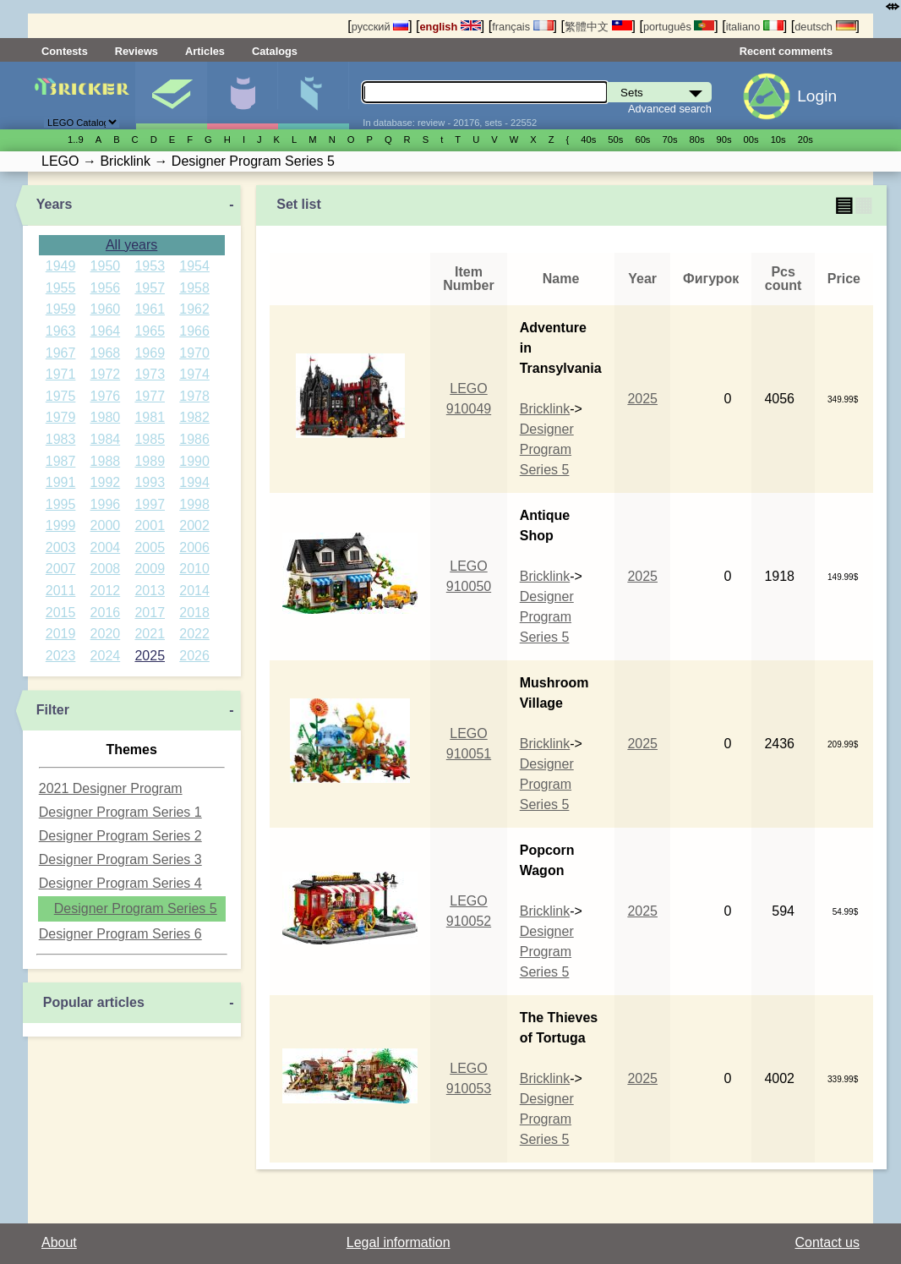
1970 (194, 353)
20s (805, 139)
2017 (149, 612)
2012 (105, 590)
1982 (194, 417)
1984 (105, 439)
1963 (61, 331)
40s (588, 139)
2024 (105, 655)
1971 (61, 374)
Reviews (136, 51)
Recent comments (786, 51)
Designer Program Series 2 (120, 836)
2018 (194, 612)
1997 (149, 504)
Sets (171, 95)
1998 (194, 504)
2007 (61, 568)
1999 (61, 525)
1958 (194, 288)
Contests (64, 51)
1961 (149, 309)
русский (380, 26)
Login (817, 96)
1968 (105, 353)
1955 (61, 288)
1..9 (76, 139)
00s (751, 139)
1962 (194, 309)
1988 (105, 461)
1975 (61, 396)
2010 (194, 568)
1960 (105, 309)
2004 (105, 547)
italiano (755, 26)
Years (54, 204)
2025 (149, 655)
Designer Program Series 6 (120, 934)
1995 (61, 504)
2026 (194, 655)
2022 (194, 634)
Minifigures (242, 95)
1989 (149, 461)
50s (615, 139)
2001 (149, 525)
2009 (149, 568)
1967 (61, 353)
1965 (149, 331)
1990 (194, 461)
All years (131, 245)
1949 (61, 266)
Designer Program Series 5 (135, 908)
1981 (149, 417)
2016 (105, 612)
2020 (105, 634)
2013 (149, 590)
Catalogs (275, 51)
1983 (61, 439)
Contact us (827, 1242)
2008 (105, 568)
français (522, 26)
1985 (149, 439)
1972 (105, 374)
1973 (149, 374)
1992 (105, 482)
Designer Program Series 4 (120, 883)
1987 (61, 461)
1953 (149, 266)
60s (642, 139)
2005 (149, 547)
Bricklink (545, 409)
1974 (194, 374)
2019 (61, 634)
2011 (61, 590)
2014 (194, 590)
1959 (61, 309)
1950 (105, 266)
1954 (194, 266)
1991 (61, 482)
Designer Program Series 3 (120, 859)
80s (697, 139)
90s (724, 139)
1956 (105, 288)
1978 (194, 396)
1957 (149, 288)
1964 (105, 331)
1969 (149, 353)
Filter (52, 710)
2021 (149, 634)
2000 (105, 525)
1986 (194, 439)
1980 (105, 417)
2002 (194, 525)
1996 (105, 504)
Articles (205, 51)
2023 (61, 655)
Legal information (398, 1242)
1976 (105, 396)
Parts (313, 95)
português (678, 26)
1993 (149, 482)
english (450, 26)
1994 (194, 482)
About (59, 1242)
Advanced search (670, 108)
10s (778, 139)
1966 (194, 331)
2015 (61, 612)
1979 (61, 417)
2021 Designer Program (111, 788)
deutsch (825, 26)
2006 (194, 547)
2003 (61, 547)
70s (669, 139)
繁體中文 (598, 26)
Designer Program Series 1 (120, 812)
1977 (149, 396)
